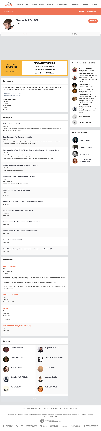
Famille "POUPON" (85, 122)
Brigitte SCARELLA (52, 348)
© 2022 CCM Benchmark (50, 416)
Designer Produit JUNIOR (54, 357)
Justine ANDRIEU (51, 377)
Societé (39, 414)
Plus (34, 398)
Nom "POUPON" (84, 117)
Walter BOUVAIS (51, 387)
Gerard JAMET (50, 367)
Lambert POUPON (85, 95)
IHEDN (5, 308)
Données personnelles (48, 414)
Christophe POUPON (86, 74)
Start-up (50, 4)
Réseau (74, 34)
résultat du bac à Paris (45, 66)
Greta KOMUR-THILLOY (19, 377)
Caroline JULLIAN (17, 357)
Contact (20, 414)
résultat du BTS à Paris (45, 73)
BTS (16, 71)
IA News (20, 4)
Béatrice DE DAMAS (86, 147)
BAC (6, 71)
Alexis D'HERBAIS (17, 348)
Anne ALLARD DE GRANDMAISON (85, 161)
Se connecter (91, 11)
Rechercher (9, 11)
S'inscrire (81, 11)
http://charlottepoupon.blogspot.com (14, 95)
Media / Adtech (38, 4)
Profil (25, 34)
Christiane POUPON (85, 69)
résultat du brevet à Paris (45, 70)
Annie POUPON (84, 105)
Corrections (90, 414)
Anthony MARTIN (85, 154)
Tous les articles (82, 414)
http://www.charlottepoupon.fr (12, 93)
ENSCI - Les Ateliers (10, 295)
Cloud (85, 4)
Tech (27, 4)
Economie (94, 4)
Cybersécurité (62, 4)
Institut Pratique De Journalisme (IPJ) (17, 326)
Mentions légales (72, 414)
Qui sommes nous (12, 414)
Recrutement (32, 414)
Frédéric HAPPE (16, 367)
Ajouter (94, 21)
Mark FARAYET (16, 387)
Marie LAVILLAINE (85, 140)
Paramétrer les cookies (61, 414)
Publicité (26, 414)
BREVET (11, 71)
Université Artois (9, 266)
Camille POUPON (84, 84)
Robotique (76, 4)
